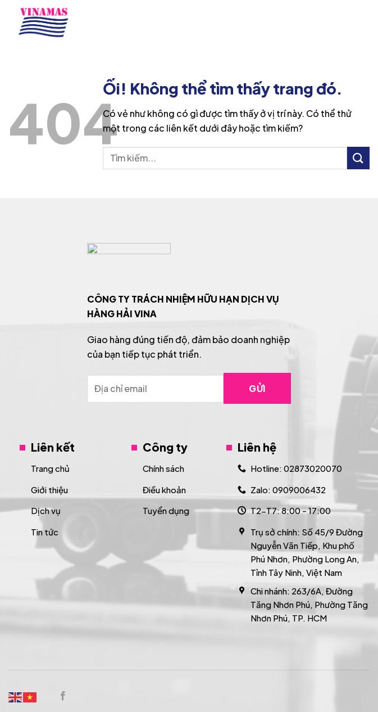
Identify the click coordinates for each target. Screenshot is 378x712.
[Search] (334, 22)
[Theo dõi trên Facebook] (62, 696)
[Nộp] (358, 158)
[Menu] (363, 22)
